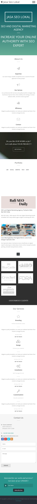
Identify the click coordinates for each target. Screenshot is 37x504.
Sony (27, 169)
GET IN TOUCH (18, 149)
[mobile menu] (34, 2)
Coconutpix (18, 500)
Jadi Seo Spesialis (15, 499)
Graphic (17, 169)
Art (7, 169)
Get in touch (18, 336)
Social (12, 169)
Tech (23, 169)
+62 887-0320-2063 (8, 433)
